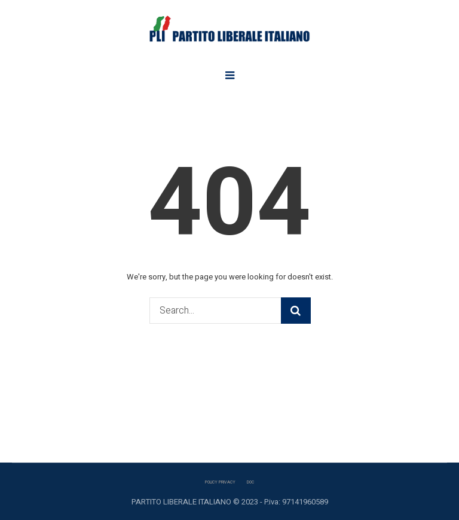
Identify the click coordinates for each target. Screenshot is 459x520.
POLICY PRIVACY (220, 482)
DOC (250, 482)
